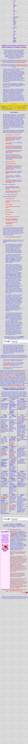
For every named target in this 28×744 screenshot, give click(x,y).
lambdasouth (9, 362)
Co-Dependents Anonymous (19, 60)
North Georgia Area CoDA (11, 171)
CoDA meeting (5, 429)
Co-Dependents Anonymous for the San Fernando (14, 156)
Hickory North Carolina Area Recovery (13, 236)
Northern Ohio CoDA (10, 198)
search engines (13, 529)
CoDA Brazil (8, 209)
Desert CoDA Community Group (12, 216)
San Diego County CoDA (11, 163)
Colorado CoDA (9, 225)
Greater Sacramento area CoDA (12, 186)
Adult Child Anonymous (12, 507)
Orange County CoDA (10, 161)
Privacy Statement (25, 593)
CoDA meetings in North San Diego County (13, 376)
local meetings (24, 65)
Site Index (10, 589)
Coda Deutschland (9, 175)
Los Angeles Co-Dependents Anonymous (14, 150)
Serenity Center (8, 367)
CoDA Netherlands (9, 212)
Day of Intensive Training (20, 109)
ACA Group (12, 501)
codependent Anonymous (3, 452)
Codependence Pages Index (20, 589)
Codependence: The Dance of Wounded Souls (18, 552)
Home (3, 589)
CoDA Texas (8, 214)
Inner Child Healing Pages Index (15, 590)
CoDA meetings (13, 460)
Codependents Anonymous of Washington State (11, 223)
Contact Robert (22, 592)
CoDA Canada (8, 142)
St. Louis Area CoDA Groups (11, 194)
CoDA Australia (9, 134)
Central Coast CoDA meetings (19, 373)
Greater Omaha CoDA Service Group (13, 191)
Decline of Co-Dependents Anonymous (17, 385)
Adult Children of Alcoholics (19, 64)
